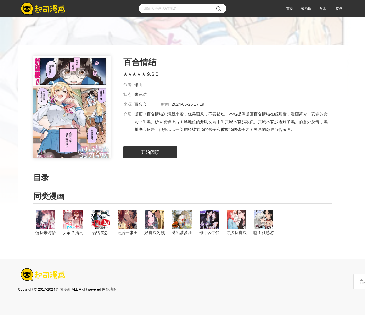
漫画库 (306, 8)
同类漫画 (48, 196)
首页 (289, 8)
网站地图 (109, 289)
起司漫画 (63, 289)
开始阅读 (150, 152)
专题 (339, 8)
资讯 (322, 8)
